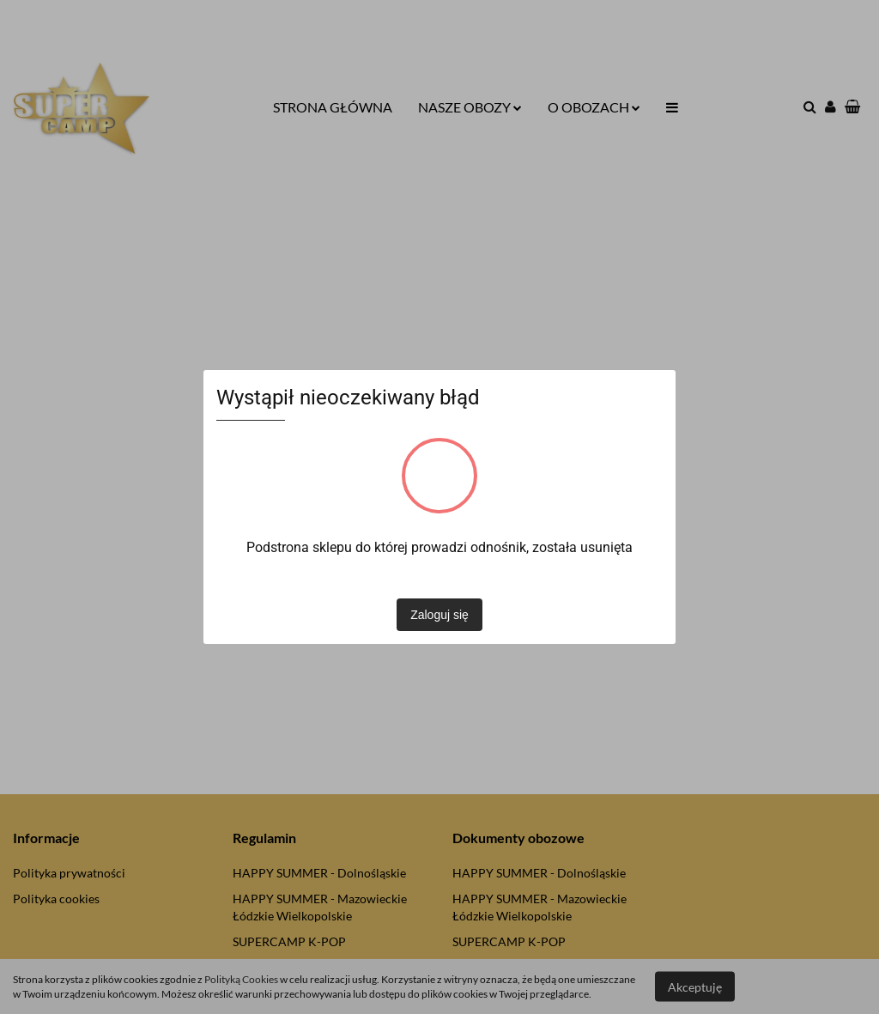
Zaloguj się (439, 615)
